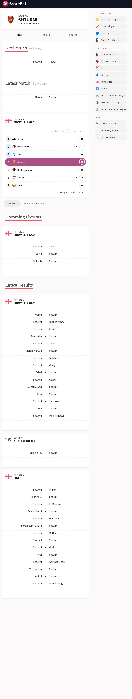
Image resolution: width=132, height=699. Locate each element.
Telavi (20, 154)
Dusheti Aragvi (24, 169)
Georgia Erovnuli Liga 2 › (71, 192)
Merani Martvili (24, 146)
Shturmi (21, 161)
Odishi (20, 177)
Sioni (19, 185)
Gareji (20, 138)
